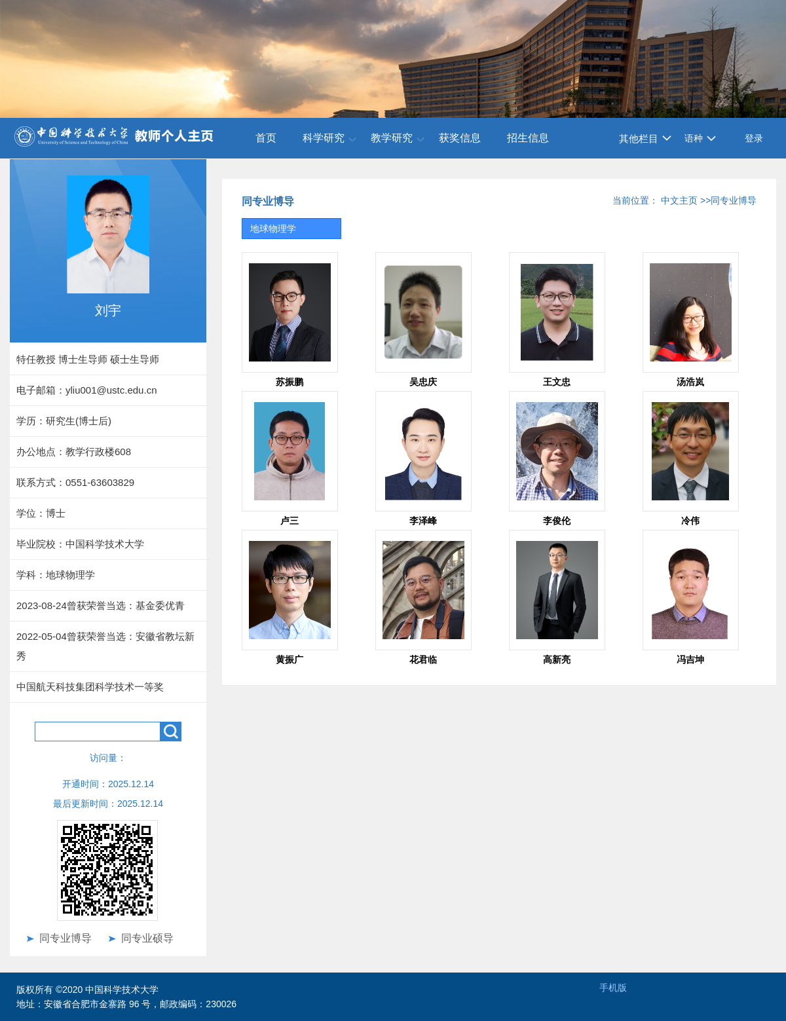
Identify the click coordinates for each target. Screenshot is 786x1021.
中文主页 (679, 200)
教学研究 (392, 137)
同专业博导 (65, 938)
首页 (265, 137)
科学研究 (324, 137)
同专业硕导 (147, 938)
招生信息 (528, 137)
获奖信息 (460, 137)
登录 (754, 138)
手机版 (613, 987)
